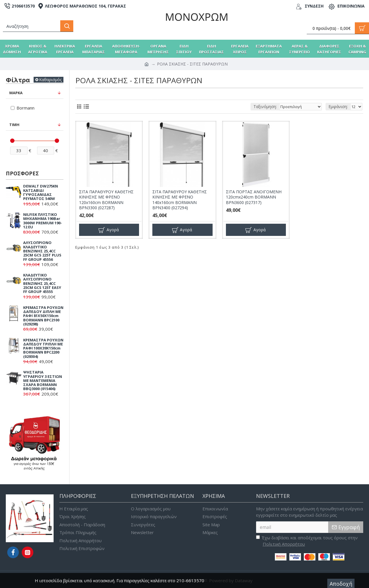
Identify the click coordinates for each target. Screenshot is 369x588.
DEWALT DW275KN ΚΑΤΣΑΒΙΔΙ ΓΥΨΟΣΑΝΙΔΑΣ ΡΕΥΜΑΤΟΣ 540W (40, 192)
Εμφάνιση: (338, 106)
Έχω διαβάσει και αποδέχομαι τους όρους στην (307, 541)
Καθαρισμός (50, 79)
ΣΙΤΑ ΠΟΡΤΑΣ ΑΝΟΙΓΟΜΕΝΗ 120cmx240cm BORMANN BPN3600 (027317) (254, 197)
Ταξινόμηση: (258, 106)
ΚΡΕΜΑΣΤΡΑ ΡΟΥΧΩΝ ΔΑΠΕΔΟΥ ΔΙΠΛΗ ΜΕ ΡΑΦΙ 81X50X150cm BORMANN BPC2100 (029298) (43, 315)
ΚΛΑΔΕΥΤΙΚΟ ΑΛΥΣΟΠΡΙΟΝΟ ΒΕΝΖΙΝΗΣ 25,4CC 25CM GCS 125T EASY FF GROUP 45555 (42, 283)
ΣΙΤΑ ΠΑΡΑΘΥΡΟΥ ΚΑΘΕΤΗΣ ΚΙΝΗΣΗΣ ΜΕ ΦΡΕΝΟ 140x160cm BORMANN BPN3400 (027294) (179, 199)
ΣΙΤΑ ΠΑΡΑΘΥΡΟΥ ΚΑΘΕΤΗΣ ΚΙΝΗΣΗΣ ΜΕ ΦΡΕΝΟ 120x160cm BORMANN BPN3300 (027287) (106, 199)
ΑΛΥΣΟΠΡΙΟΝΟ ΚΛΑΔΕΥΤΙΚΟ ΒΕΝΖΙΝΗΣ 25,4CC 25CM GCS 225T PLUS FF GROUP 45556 (42, 251)
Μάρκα (16, 92)
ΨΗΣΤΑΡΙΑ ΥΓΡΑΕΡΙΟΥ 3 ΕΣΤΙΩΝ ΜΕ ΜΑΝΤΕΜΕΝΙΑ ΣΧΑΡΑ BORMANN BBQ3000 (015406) (42, 380)
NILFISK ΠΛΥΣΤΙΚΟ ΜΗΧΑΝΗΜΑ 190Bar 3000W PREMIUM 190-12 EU (42, 220)
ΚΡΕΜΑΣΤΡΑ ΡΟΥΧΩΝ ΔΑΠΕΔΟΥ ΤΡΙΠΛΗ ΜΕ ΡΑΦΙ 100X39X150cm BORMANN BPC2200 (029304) (43, 348)
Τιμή (14, 124)
